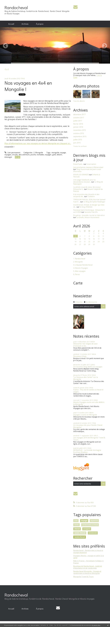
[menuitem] (11, 24)
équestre (94, 520)
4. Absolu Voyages (80, 268)
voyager (48, 154)
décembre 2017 (79, 114)
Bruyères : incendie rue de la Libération (89, 215)
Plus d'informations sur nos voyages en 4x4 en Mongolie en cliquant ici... (38, 143)
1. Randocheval (79, 259)
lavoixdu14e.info (91, 212)
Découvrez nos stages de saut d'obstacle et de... (85, 344)
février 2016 (78, 124)
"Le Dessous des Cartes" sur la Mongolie (85, 378)
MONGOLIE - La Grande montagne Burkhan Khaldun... (87, 451)
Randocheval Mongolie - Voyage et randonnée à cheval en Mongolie (87, 572)
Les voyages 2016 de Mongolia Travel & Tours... (89, 438)
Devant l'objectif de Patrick (88, 190)
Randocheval (16, 7)
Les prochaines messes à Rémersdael (88, 167)
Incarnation (91, 164)
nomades (40, 154)
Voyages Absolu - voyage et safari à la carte (88, 556)
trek (76, 520)
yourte (33, 154)
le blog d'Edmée (86, 207)
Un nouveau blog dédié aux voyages (87, 366)
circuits (15, 154)
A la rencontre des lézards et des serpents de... (86, 195)
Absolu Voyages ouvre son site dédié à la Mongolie (88, 403)
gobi (54, 154)
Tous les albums (79, 101)
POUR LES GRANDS (81, 174)
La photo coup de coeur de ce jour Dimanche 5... (87, 188)
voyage (63, 152)
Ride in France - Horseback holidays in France (88, 562)
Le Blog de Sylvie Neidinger (94, 202)
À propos (39, 24)
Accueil (11, 24)
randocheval (79, 537)
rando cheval (79, 533)
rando (76, 524)
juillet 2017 (77, 121)
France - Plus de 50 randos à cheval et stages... (88, 390)
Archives (25, 24)
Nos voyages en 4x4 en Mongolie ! (28, 86)
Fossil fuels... (78, 164)
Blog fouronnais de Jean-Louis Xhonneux (87, 170)
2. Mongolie (38, 152)
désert (59, 154)
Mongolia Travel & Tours (83, 576)
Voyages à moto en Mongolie (85, 415)
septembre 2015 (79, 137)
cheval (77, 529)
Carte (78, 283)
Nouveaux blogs (79, 356)
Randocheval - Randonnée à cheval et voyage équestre (88, 551)
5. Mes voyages (79, 271)
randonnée (93, 533)
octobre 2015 (78, 133)
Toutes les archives (80, 146)
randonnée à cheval (90, 524)
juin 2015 (77, 143)
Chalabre (91, 196)
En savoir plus (96, 625)
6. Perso (76, 274)
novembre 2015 (79, 130)
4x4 (20, 154)
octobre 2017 (78, 118)
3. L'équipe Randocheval (82, 265)
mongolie (55, 152)
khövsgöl (8, 157)
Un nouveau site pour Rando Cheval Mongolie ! (87, 426)
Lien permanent (12, 152)
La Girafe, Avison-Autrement (87, 217)
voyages (8, 154)
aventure (26, 154)
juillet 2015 (77, 140)
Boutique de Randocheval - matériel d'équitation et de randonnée (87, 567)
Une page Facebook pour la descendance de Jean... (84, 181)
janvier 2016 (78, 127)
